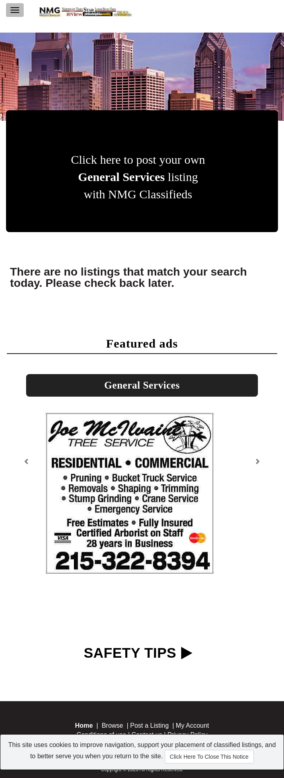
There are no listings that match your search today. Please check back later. (128, 277)
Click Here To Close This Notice (209, 756)
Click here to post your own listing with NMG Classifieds (138, 177)
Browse (112, 725)
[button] (27, 458)
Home (84, 725)
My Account (192, 725)
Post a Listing (149, 725)
